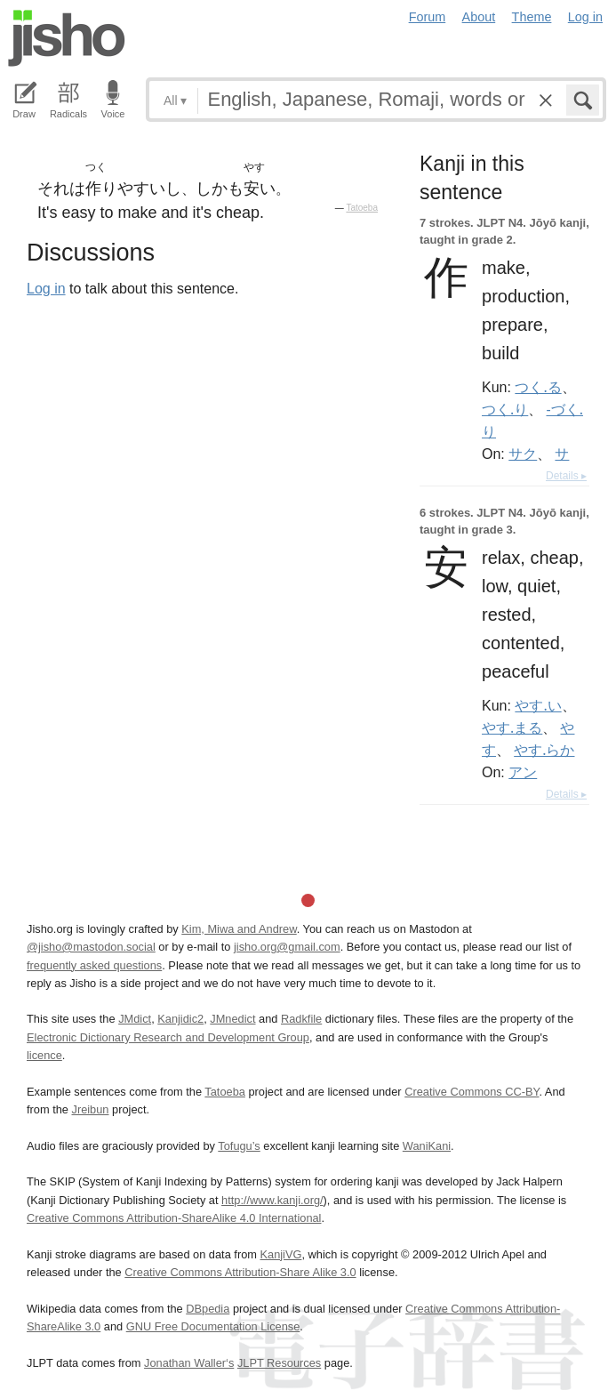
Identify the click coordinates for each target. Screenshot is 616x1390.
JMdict (134, 1018)
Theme (532, 17)
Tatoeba (362, 208)
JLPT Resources (279, 1363)
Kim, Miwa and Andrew (238, 929)
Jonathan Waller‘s (189, 1363)
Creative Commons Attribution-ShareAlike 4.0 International (174, 1218)
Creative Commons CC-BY (471, 1091)
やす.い (538, 705)
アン (522, 772)
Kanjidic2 (180, 1018)
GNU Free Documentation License (213, 1326)
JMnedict (232, 1018)
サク (522, 453)
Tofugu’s (239, 1146)
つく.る (538, 387)
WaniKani (427, 1146)
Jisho (66, 38)
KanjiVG (280, 1254)
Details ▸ (566, 476)
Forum (427, 17)
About (479, 17)
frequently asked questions (94, 965)
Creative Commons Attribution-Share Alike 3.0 (240, 1272)
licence (44, 1055)
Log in (585, 17)
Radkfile (301, 1018)
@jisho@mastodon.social (91, 946)
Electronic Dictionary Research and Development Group (168, 1037)
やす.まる (512, 727)
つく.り (505, 409)
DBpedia (207, 1308)
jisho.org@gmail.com (287, 946)
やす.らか (544, 749)
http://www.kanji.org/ (272, 1200)
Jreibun (90, 1109)
